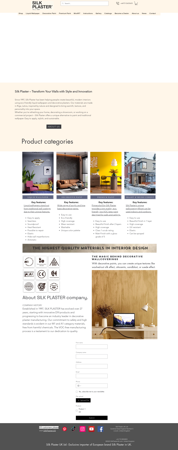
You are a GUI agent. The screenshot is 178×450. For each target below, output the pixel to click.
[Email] (91, 376)
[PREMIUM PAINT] (106, 197)
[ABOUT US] (53, 127)
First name (79, 343)
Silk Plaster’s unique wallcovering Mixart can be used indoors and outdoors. (138, 208)
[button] (136, 3)
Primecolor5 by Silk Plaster (104, 205)
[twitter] (91, 429)
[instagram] (82, 429)
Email (77, 372)
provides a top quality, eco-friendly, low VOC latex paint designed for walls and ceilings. (106, 211)
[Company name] (91, 356)
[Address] (91, 366)
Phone (78, 382)
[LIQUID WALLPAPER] (38, 197)
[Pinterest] (65, 429)
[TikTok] (73, 429)
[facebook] (100, 429)
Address (78, 362)
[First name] (91, 347)
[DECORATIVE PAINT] (72, 197)
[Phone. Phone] (93, 386)
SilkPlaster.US (49, 430)
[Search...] (84, 3)
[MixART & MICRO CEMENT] (140, 197)
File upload (79, 396)
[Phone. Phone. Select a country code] (79, 385)
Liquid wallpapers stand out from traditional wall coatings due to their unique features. (37, 208)
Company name (81, 352)
